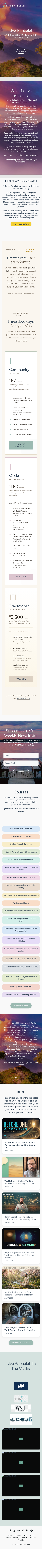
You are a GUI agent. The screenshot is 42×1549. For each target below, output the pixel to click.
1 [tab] (12, 1077)
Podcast (25, 1537)
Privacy (16, 1537)
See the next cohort (23, 698)
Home (10, 1535)
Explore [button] (21, 51)
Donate (33, 1537)
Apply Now (21, 679)
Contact (18, 1535)
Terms (8, 1537)
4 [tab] (23, 1077)
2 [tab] (16, 1077)
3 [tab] (19, 1077)
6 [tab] (30, 1077)
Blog (25, 1535)
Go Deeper (21, 577)
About (32, 1535)
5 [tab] (26, 1077)
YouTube (21, 1540)
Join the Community (21, 445)
